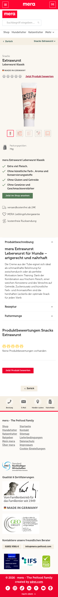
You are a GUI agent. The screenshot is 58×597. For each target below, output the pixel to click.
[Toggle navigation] (5, 5)
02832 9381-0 (12, 539)
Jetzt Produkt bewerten (40, 69)
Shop (6, 25)
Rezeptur (11, 300)
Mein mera (8, 434)
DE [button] (52, 4)
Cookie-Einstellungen (32, 441)
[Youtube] (43, 581)
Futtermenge (13, 309)
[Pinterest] (36, 581)
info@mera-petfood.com (38, 539)
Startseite (25, 419)
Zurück (7, 34)
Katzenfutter (35, 25)
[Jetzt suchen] (38, 16)
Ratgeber (7, 430)
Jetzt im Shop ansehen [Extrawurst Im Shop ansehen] (18, 189)
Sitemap (24, 427)
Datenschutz (27, 434)
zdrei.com (36, 575)
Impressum (26, 438)
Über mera (8, 438)
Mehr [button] (48, 25)
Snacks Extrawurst (43, 34)
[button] (50, 396)
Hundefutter (19, 25)
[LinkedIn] (29, 581)
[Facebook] (7, 581)
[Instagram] (15, 581)
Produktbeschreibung (19, 235)
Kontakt (24, 423)
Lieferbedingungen (31, 430)
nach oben (29, 587)
